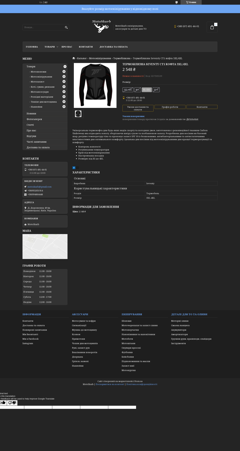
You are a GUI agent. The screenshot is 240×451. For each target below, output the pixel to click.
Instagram (27, 343)
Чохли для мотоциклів (85, 343)
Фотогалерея (34, 119)
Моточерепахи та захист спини (140, 325)
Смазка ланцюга (180, 325)
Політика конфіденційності (141, 384)
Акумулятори (178, 329)
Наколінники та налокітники (138, 334)
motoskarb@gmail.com (40, 186)
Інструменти (178, 343)
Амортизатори (179, 334)
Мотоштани (128, 343)
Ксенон (76, 334)
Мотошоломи (38, 71)
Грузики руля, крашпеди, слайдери (191, 338)
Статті (30, 124)
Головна (32, 46)
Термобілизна (121, 58)
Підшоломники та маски (136, 361)
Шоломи (127, 320)
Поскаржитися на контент (110, 384)
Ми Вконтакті (30, 334)
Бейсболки (128, 356)
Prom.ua (138, 381)
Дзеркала (77, 356)
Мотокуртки (129, 370)
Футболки (127, 352)
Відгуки (31, 136)
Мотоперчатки (130, 329)
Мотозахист (37, 81)
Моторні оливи (179, 320)
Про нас (67, 46)
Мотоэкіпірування (100, 58)
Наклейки (36, 106)
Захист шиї (128, 365)
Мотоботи (127, 338)
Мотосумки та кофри (84, 320)
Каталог (82, 58)
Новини (31, 113)
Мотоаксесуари (40, 91)
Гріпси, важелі (80, 361)
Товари (49, 46)
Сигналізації (79, 325)
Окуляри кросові (131, 347)
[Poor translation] (12, 403)
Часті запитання (36, 141)
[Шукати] (66, 27)
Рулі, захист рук (81, 347)
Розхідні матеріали (42, 96)
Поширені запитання (34, 329)
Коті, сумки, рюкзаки (42, 86)
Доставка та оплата (114, 46)
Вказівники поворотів (84, 352)
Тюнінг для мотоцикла (44, 101)
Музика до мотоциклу (84, 329)
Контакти (86, 46)
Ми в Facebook (30, 338)
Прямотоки (78, 338)
